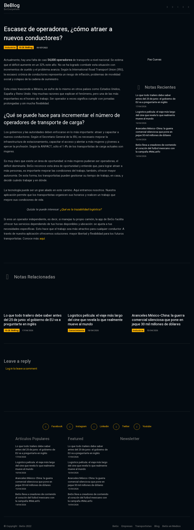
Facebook (53, 426)
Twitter (127, 426)
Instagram (79, 426)
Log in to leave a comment (21, 368)
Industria (10, 47)
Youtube (150, 426)
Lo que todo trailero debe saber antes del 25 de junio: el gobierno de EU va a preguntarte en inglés (155, 98)
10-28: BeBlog (26, 47)
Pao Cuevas (154, 60)
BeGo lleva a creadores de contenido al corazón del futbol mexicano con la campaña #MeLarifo (156, 148)
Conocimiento (76, 330)
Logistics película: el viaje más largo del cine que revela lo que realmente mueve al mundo (155, 115)
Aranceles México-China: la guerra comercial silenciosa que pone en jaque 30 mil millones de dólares (154, 132)
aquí (42, 238)
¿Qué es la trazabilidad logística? (81, 209)
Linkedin (104, 426)
